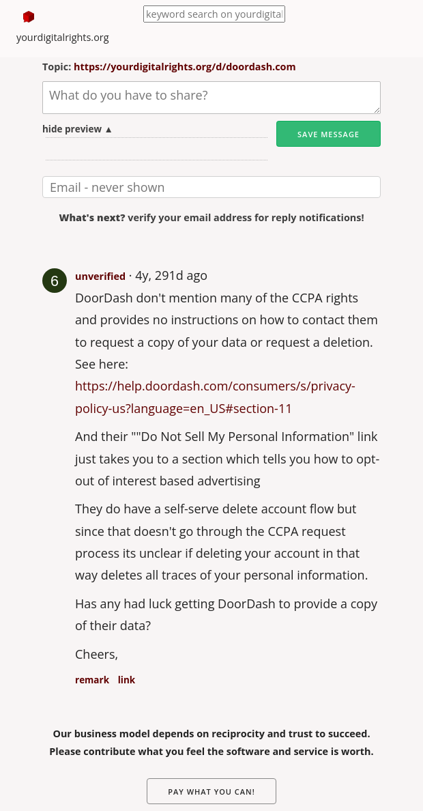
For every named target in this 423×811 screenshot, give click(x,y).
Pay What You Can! (211, 791)
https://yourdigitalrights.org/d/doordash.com (185, 66)
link (126, 680)
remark (92, 680)
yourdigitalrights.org (62, 37)
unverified (100, 276)
